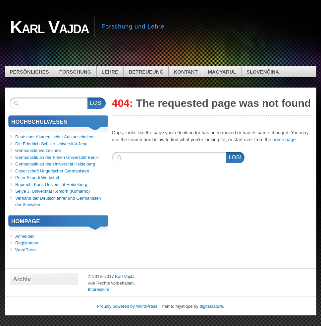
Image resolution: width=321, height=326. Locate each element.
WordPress (25, 249)
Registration (26, 242)
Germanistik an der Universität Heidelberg (55, 164)
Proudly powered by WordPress (127, 306)
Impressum (98, 289)
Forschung (75, 72)
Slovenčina (262, 72)
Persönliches (29, 72)
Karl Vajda (124, 276)
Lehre (110, 72)
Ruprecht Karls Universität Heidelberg (51, 184)
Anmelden (25, 236)
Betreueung (146, 72)
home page (284, 139)
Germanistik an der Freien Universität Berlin (57, 157)
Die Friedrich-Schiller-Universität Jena (51, 143)
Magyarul (222, 72)
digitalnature (211, 306)
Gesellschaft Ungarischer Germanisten (52, 170)
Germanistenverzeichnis (38, 150)
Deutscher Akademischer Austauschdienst (55, 136)
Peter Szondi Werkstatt (37, 177)
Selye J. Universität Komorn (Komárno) (52, 191)
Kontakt (185, 72)
